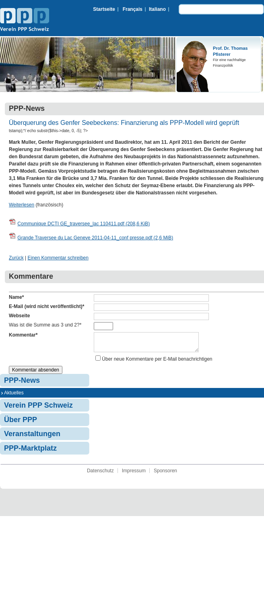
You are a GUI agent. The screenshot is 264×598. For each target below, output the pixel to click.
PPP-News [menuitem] (22, 384)
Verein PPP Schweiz (24, 20)
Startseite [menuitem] (104, 9)
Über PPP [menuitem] (20, 423)
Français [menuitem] (132, 9)
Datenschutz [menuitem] (100, 474)
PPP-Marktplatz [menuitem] (30, 451)
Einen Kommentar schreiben (57, 258)
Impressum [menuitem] (134, 474)
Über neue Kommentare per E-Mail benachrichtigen (157, 362)
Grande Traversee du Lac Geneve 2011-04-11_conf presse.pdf (95, 238)
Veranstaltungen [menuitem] (32, 437)
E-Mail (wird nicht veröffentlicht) (46, 306)
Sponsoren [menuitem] (165, 474)
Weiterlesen (21, 205)
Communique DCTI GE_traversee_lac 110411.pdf (83, 224)
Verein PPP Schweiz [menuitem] (38, 408)
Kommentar (23, 335)
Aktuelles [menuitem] (14, 396)
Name (16, 297)
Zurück (16, 258)
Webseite (19, 315)
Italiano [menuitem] (157, 9)
